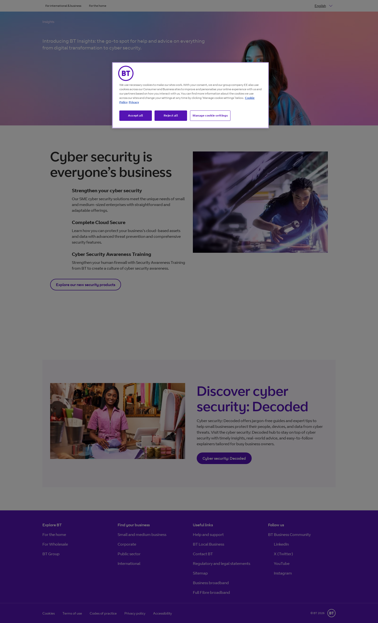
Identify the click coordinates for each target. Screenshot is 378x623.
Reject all (171, 115)
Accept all (135, 115)
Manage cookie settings (210, 115)
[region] (190, 95)
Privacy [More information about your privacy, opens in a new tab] (134, 102)
